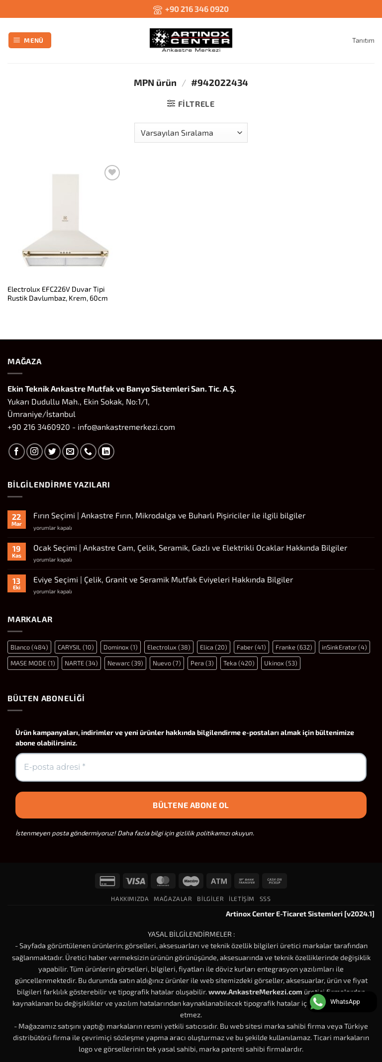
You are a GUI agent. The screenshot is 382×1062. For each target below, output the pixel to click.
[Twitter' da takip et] (52, 451)
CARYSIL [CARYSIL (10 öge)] (76, 647)
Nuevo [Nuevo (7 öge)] (167, 663)
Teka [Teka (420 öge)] (239, 663)
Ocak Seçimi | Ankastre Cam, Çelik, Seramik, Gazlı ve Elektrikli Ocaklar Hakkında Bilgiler (190, 547)
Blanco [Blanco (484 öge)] (29, 647)
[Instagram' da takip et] (34, 451)
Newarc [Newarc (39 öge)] (125, 663)
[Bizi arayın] (88, 451)
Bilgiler (210, 898)
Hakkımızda (130, 898)
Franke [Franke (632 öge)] (294, 647)
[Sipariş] (191, 133)
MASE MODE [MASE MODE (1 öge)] (32, 663)
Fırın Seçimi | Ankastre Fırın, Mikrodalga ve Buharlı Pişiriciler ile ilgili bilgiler (169, 515)
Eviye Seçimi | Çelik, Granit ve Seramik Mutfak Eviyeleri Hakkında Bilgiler (163, 579)
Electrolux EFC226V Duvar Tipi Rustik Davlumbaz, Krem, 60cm (57, 294)
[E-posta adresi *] (191, 767)
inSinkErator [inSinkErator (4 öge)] (344, 647)
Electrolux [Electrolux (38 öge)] (169, 647)
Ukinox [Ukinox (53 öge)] (280, 663)
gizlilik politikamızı (203, 833)
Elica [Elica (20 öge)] (213, 647)
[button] (30, 40)
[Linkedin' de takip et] (106, 451)
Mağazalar (173, 898)
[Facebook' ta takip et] (16, 451)
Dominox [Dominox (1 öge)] (120, 647)
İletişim (242, 898)
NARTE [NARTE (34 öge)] (81, 663)
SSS (265, 898)
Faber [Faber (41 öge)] (251, 647)
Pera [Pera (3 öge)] (202, 663)
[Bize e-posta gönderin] (70, 451)
